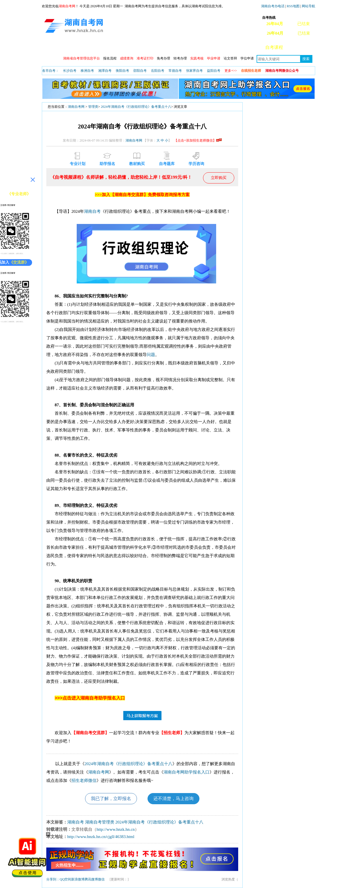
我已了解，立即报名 (111, 798)
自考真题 (247, 47)
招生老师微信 (84, 780)
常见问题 (301, 47)
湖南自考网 (76, 107)
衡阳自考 (122, 71)
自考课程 (274, 47)
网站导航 (308, 6)
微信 (101, 879)
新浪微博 (78, 879)
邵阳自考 (140, 71)
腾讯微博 (91, 879)
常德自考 (175, 71)
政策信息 (83, 47)
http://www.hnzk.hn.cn (116, 829)
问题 (151, 354)
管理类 (93, 107)
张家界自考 (194, 71)
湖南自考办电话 (272, 6)
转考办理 (180, 58)
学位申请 (247, 58)
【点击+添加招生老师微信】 (198, 140)
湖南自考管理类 (99, 822)
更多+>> (231, 71)
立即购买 (218, 178)
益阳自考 (213, 71)
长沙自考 (69, 71)
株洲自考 (87, 71)
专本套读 (192, 47)
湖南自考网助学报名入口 (186, 772)
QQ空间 (65, 879)
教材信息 (219, 47)
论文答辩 (230, 58)
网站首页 (55, 47)
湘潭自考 (105, 71)
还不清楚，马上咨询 (173, 798)
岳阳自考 (157, 71)
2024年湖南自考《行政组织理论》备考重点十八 (136, 107)
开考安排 (137, 47)
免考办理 (163, 58)
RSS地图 (293, 6)
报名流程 (110, 58)
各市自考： (50, 71)
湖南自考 (92, 211)
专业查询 (165, 47)
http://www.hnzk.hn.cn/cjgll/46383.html (100, 836)
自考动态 (110, 47)
